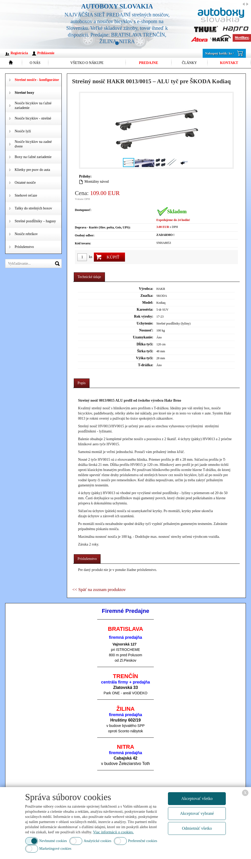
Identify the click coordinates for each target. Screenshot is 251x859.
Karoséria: (145, 309)
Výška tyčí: (144, 358)
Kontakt (229, 63)
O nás (35, 63)
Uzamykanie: (143, 337)
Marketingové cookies (55, 849)
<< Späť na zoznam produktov (99, 589)
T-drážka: (145, 365)
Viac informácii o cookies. (113, 832)
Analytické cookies (97, 841)
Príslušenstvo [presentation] (87, 559)
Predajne (148, 63)
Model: (147, 302)
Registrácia (19, 53)
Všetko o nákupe (87, 63)
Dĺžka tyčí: (145, 344)
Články (189, 63)
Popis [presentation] (82, 383)
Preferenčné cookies (142, 841)
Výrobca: (146, 289)
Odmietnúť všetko (197, 828)
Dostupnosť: (83, 210)
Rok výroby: (143, 316)
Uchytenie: (145, 323)
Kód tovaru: (83, 243)
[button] (228, 130)
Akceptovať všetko (197, 798)
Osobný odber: (84, 235)
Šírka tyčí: (145, 351)
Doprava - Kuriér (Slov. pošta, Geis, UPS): (103, 227)
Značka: (146, 296)
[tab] (89, 277)
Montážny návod (96, 181)
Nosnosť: (146, 330)
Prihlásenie (46, 53)
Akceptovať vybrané (197, 813)
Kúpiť (112, 257)
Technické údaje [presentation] (89, 277)
